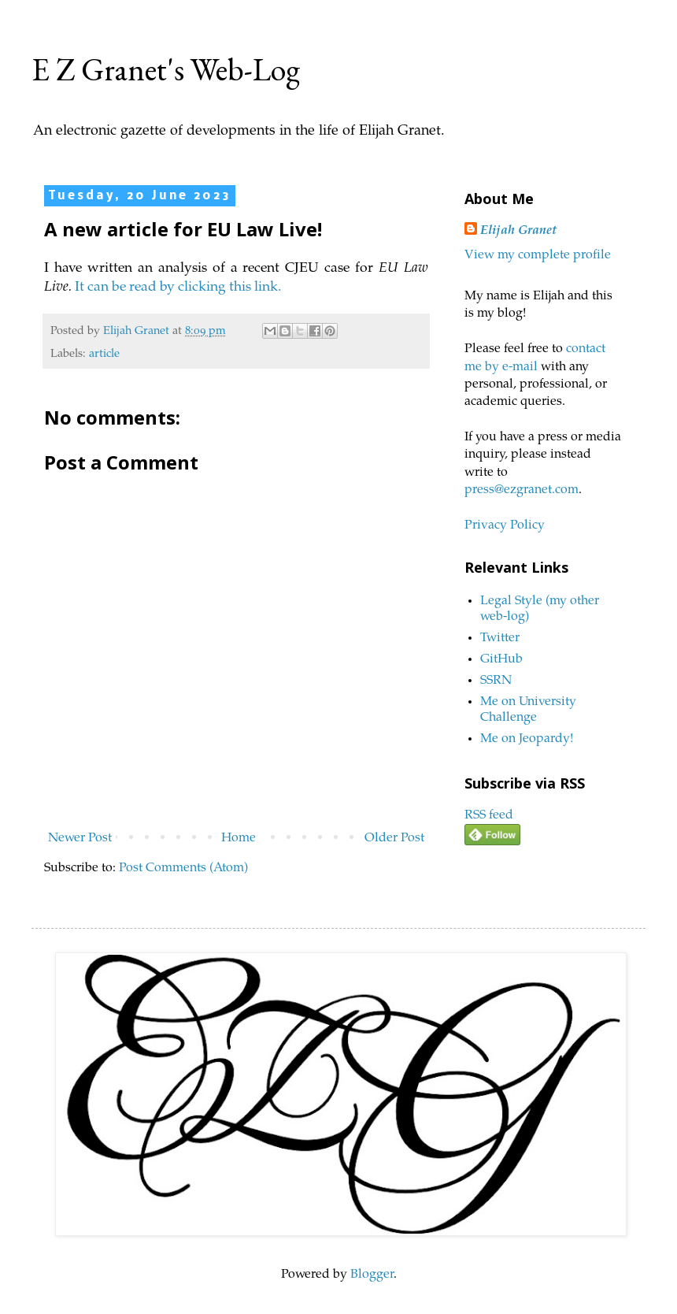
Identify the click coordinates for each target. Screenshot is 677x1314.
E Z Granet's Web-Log (165, 69)
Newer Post (80, 838)
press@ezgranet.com (521, 490)
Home (238, 838)
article (104, 354)
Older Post (394, 838)
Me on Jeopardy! (526, 739)
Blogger (372, 1274)
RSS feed (488, 815)
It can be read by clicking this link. (180, 287)
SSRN (496, 680)
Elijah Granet (518, 231)
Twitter (500, 638)
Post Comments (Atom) (183, 868)
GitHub (501, 659)
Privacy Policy (504, 525)
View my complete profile (537, 255)
